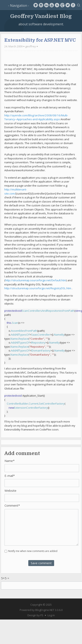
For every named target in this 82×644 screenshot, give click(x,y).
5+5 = (5, 578)
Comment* (12, 505)
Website (10, 490)
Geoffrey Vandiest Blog (41, 16)
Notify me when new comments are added (32, 551)
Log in (51, 615)
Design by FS (35, 615)
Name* (10, 461)
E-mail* (10, 476)
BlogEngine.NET (44, 610)
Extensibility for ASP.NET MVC (40, 40)
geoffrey (30, 46)
